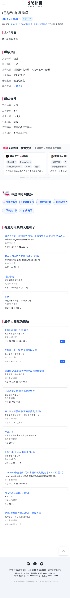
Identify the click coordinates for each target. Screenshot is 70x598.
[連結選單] (4, 4)
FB (35, 564)
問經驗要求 (28, 202)
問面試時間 (45, 202)
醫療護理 (28, 24)
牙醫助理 (18, 86)
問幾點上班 (11, 210)
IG (28, 564)
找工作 (21, 24)
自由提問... (28, 210)
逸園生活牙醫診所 (40, 24)
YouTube (41, 564)
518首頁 (14, 24)
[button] (22, 177)
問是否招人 (62, 202)
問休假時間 (11, 202)
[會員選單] (66, 4)
